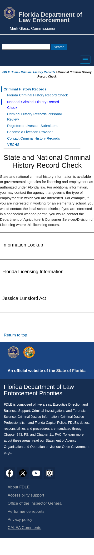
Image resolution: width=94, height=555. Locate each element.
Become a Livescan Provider (30, 132)
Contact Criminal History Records (33, 138)
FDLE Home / (11, 72)
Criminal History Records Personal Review (34, 116)
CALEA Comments (24, 527)
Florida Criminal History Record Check (37, 95)
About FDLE (19, 487)
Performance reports (26, 511)
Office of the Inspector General (35, 503)
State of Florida (70, 370)
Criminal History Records (38, 72)
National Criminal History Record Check (33, 105)
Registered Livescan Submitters (32, 126)
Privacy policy (20, 519)
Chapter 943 (13, 434)
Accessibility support (26, 495)
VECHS (13, 144)
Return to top (15, 335)
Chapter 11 (45, 434)
